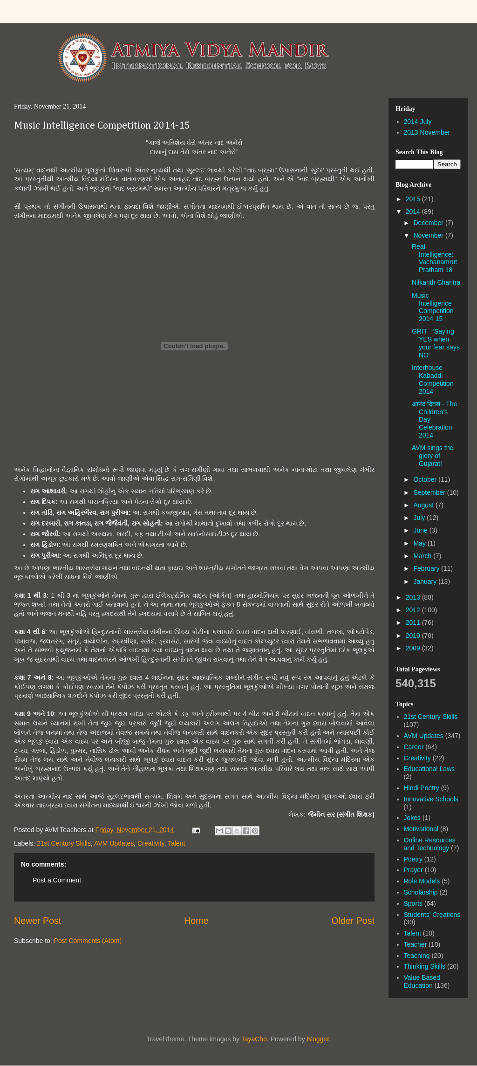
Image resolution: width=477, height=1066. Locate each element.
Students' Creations (432, 914)
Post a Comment (57, 880)
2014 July (418, 121)
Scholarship (421, 892)
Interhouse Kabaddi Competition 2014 (433, 379)
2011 (414, 622)
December (429, 222)
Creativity (150, 843)
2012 (414, 610)
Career (414, 747)
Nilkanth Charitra (436, 282)
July (420, 517)
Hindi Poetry (421, 788)
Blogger (318, 1039)
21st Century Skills (64, 843)
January (425, 581)
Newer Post (37, 921)
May (420, 543)
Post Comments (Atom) (88, 940)
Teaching (417, 955)
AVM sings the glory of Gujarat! (432, 455)
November (429, 235)
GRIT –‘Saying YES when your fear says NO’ (436, 343)
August (424, 505)
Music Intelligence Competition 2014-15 (102, 126)
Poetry (413, 859)
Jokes (412, 817)
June (421, 530)
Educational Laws (429, 768)
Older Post (353, 921)
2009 (414, 648)
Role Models (422, 881)
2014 (414, 211)
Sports (413, 903)
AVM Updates (114, 843)
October (425, 479)
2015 (414, 199)
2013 (414, 597)
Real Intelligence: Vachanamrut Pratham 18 (434, 258)
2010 (414, 635)
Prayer (413, 870)
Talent (176, 843)
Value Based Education (422, 981)
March (423, 556)
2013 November (427, 132)
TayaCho (254, 1039)
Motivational (421, 829)
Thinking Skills (424, 966)
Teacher (415, 944)
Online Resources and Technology (430, 844)
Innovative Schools (431, 799)
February (427, 568)
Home (196, 921)
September (430, 492)
